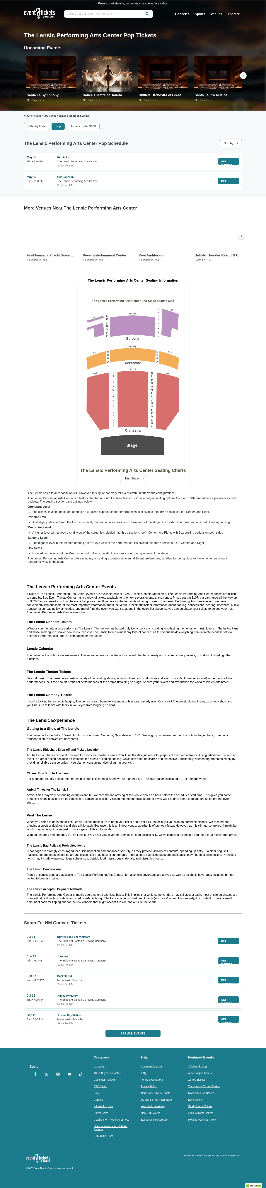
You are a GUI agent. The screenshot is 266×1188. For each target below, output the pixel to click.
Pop (58, 126)
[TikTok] (80, 1074)
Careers (98, 1099)
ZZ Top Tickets (196, 1079)
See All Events (132, 1033)
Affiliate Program (103, 1106)
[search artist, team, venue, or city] (108, 14)
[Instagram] (58, 1074)
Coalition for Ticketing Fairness (111, 1119)
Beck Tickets (195, 1099)
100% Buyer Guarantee (107, 1073)
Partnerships (101, 1113)
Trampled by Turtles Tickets (204, 1086)
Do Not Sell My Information (156, 1099)
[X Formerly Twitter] (46, 1074)
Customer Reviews (104, 1079)
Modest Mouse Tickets (201, 1093)
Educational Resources (154, 1119)
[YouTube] (69, 1074)
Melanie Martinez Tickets (202, 1119)
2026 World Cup (197, 1066)
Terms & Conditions (152, 1079)
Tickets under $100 (83, 126)
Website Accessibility (153, 1106)
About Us (99, 1066)
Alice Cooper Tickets (200, 1073)
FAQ (143, 1073)
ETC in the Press (103, 1135)
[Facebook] (35, 1074)
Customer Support (151, 1066)
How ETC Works (150, 1113)
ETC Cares (100, 1086)
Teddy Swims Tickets (200, 1106)
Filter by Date (36, 126)
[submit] (147, 14)
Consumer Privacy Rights (155, 1093)
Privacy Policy (149, 1086)
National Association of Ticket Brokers (110, 1128)
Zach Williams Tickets (200, 1113)
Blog (96, 1093)
